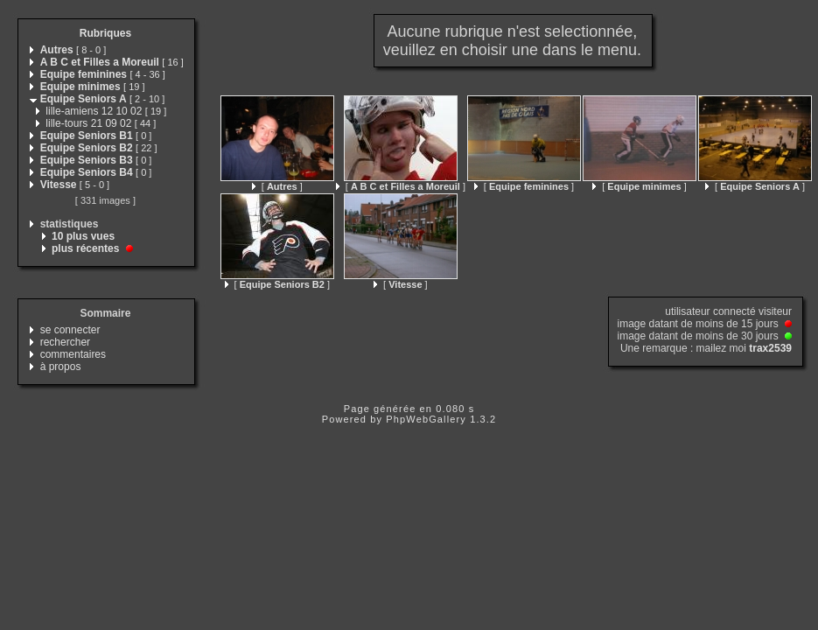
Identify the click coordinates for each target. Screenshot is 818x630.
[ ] (277, 186)
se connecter (70, 330)
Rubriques (105, 33)
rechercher (65, 342)
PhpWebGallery (426, 419)
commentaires (73, 354)
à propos (60, 366)
